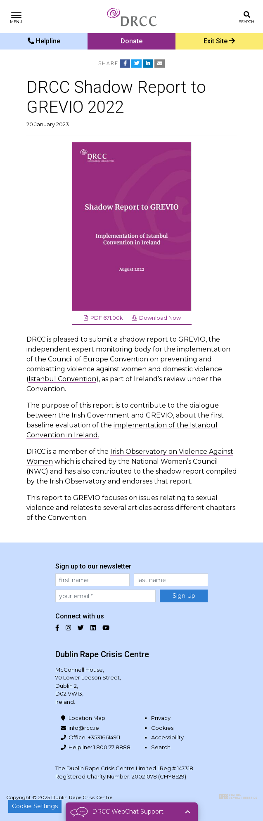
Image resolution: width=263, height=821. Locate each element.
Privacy (161, 718)
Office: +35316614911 (94, 737)
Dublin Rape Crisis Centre (131, 16)
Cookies (162, 727)
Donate (131, 41)
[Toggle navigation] (16, 16)
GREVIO (192, 339)
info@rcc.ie (84, 727)
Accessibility (167, 737)
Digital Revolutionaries (238, 796)
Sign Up (184, 595)
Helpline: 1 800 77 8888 (99, 747)
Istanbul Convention (62, 379)
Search (161, 747)
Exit (219, 41)
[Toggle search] (246, 16)
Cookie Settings (35, 806)
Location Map (87, 718)
